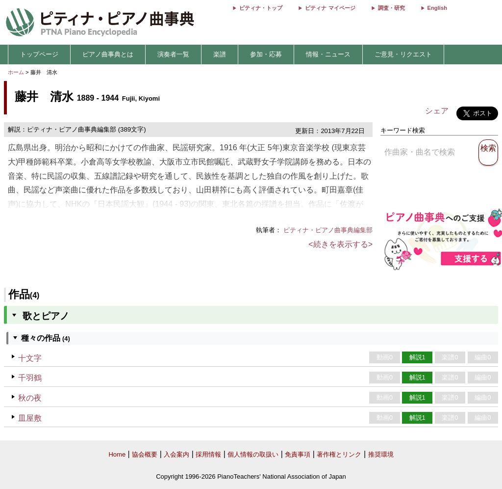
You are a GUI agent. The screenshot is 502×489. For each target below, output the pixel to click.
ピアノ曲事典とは (107, 54)
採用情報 (208, 454)
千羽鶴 (30, 378)
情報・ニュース (328, 54)
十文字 (30, 358)
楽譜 (219, 54)
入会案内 (176, 454)
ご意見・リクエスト (403, 54)
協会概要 (144, 454)
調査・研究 (391, 8)
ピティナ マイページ (330, 8)
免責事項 (297, 454)
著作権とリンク (339, 454)
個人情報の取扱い (252, 454)
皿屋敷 (30, 418)
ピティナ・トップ (260, 8)
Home (117, 454)
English (437, 8)
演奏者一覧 (173, 54)
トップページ (39, 54)
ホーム (16, 72)
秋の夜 (30, 398)
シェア (437, 111)
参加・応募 (266, 54)
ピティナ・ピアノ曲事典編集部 (328, 230)
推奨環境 (381, 454)
